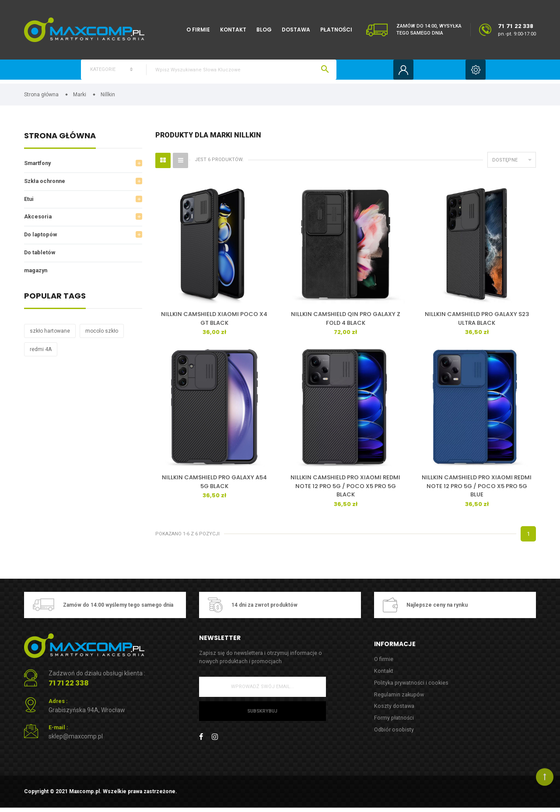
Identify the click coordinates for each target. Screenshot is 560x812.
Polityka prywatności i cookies (412, 685)
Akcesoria (38, 221)
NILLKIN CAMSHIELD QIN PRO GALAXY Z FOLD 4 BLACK (345, 321)
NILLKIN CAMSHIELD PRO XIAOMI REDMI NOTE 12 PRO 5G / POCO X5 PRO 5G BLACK (345, 488)
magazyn (37, 275)
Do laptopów (41, 239)
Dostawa (296, 29)
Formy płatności (394, 722)
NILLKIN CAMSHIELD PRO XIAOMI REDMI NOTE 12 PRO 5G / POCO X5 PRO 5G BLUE (477, 488)
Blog (264, 29)
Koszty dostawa (394, 710)
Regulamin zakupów (400, 698)
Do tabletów (40, 257)
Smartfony (38, 166)
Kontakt (233, 29)
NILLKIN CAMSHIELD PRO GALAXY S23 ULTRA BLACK (477, 321)
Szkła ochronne (46, 185)
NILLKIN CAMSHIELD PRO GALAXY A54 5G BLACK (214, 484)
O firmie (198, 29)
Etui (29, 203)
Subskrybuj (262, 714)
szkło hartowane (50, 337)
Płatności (336, 29)
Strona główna (60, 139)
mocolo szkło (101, 337)
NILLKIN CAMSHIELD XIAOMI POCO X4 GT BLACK (214, 321)
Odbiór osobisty (394, 734)
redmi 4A (41, 355)
